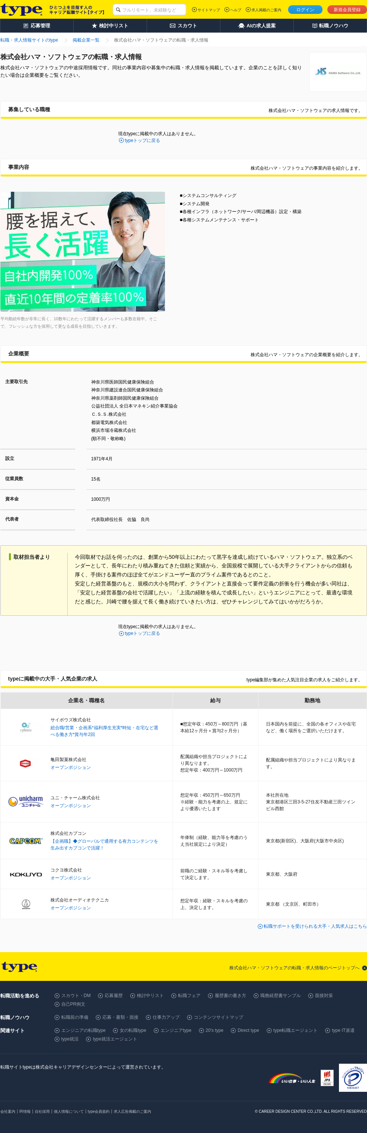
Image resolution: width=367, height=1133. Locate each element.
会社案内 (7, 1111)
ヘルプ (235, 10)
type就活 (70, 1039)
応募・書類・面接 (120, 1017)
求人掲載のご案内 (266, 10)
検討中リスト (150, 995)
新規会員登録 (347, 9)
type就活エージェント (115, 1039)
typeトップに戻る (142, 140)
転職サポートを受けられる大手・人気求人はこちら (315, 926)
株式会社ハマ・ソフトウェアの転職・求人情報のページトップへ (294, 967)
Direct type (248, 1030)
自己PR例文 (73, 1004)
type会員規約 (99, 1111)
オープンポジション (71, 767)
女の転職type (133, 1030)
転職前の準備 (74, 1017)
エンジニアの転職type (83, 1030)
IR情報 (25, 1111)
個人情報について (69, 1111)
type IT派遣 (343, 1030)
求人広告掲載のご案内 (132, 1111)
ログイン (305, 9)
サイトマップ (209, 10)
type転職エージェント (295, 1030)
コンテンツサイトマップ (218, 1017)
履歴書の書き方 (230, 995)
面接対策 (324, 995)
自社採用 (42, 1111)
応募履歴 (114, 995)
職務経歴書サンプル (280, 995)
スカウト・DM (76, 995)
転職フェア (189, 995)
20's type (215, 1030)
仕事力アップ (166, 1017)
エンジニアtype (176, 1030)
